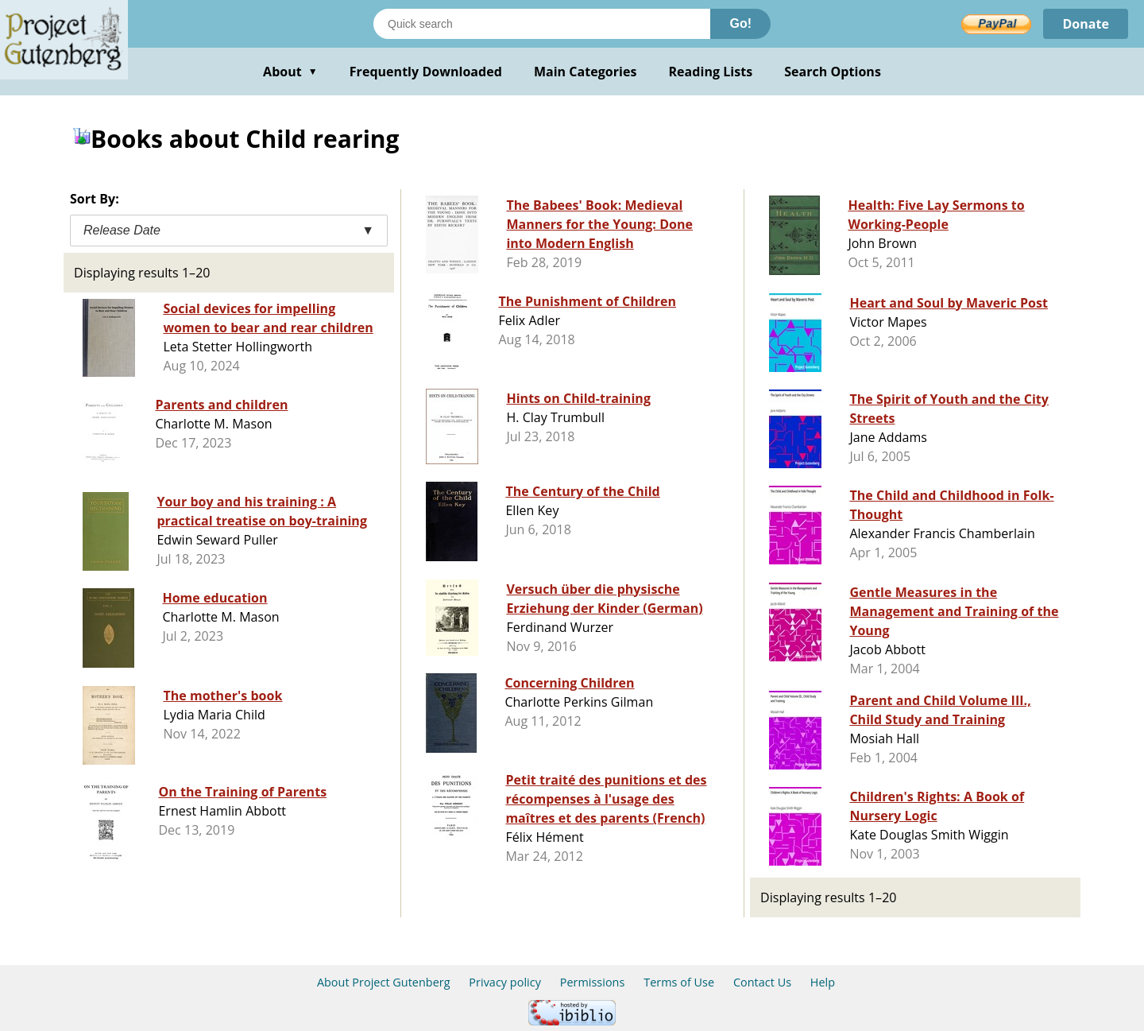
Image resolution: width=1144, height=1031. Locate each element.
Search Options (832, 71)
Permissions (592, 982)
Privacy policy (505, 982)
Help (822, 982)
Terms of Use (679, 982)
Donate (1085, 24)
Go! (740, 23)
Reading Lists (711, 71)
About (290, 71)
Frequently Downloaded (426, 71)
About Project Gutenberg (383, 982)
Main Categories (585, 71)
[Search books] (541, 24)
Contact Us (762, 982)
